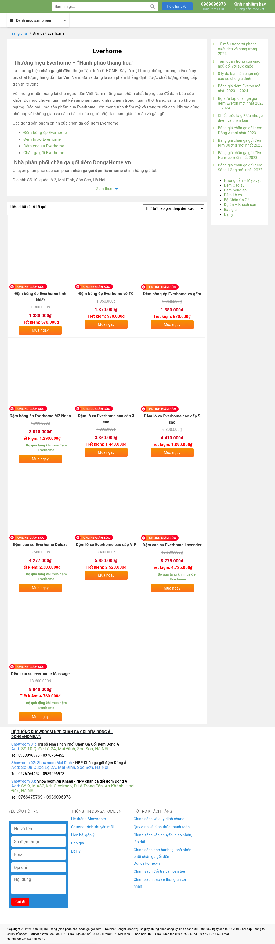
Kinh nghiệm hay (249, 6)
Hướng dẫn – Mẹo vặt (242, 180)
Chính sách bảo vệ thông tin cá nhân (160, 882)
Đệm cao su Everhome (43, 146)
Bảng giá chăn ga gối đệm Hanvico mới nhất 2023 (237, 155)
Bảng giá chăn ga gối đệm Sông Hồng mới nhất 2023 (237, 167)
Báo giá (230, 209)
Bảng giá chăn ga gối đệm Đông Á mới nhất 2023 (237, 130)
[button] (177, 6)
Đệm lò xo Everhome (42, 139)
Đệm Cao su (234, 185)
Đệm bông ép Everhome (45, 132)
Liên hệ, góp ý (83, 835)
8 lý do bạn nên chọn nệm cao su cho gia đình (237, 76)
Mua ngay (40, 330)
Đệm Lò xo (233, 195)
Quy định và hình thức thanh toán (162, 827)
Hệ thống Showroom (88, 819)
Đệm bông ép (235, 190)
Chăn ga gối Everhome (43, 152)
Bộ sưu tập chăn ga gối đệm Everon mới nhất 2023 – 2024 (238, 103)
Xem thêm (105, 188)
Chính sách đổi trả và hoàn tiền (160, 871)
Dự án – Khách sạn (240, 205)
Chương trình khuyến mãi (92, 827)
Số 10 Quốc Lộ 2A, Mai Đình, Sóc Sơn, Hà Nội (64, 748)
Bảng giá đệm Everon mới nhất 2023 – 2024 (237, 88)
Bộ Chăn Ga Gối (237, 200)
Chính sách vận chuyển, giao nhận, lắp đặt (163, 838)
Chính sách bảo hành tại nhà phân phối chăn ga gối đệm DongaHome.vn (162, 856)
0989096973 (213, 6)
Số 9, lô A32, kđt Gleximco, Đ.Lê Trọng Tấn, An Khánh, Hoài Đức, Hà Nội (73, 788)
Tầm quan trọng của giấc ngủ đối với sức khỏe (236, 63)
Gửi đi (20, 902)
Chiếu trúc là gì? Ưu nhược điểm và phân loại (238, 118)
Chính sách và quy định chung (159, 819)
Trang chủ (18, 33)
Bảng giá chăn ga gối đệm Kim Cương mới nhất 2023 (238, 142)
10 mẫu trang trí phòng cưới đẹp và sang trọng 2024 (235, 49)
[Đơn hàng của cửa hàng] (173, 208)
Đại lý (228, 214)
